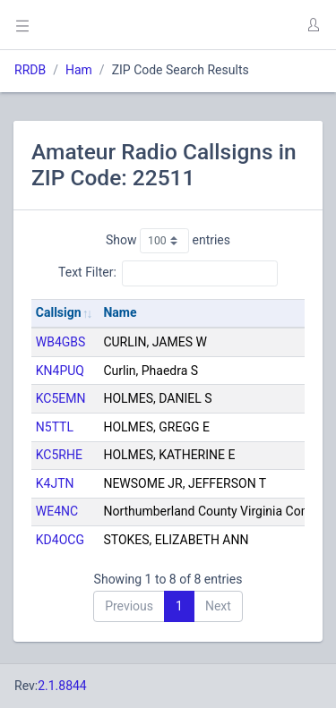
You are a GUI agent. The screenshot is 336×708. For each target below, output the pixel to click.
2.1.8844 (62, 685)
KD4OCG (60, 540)
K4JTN (55, 483)
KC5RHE (59, 455)
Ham (78, 70)
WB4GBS (61, 342)
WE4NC (57, 511)
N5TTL (54, 427)
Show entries (168, 240)
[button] (312, 25)
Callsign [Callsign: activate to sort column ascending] (59, 312)
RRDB (30, 70)
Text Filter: (168, 273)
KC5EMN (61, 398)
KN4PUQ (60, 370)
